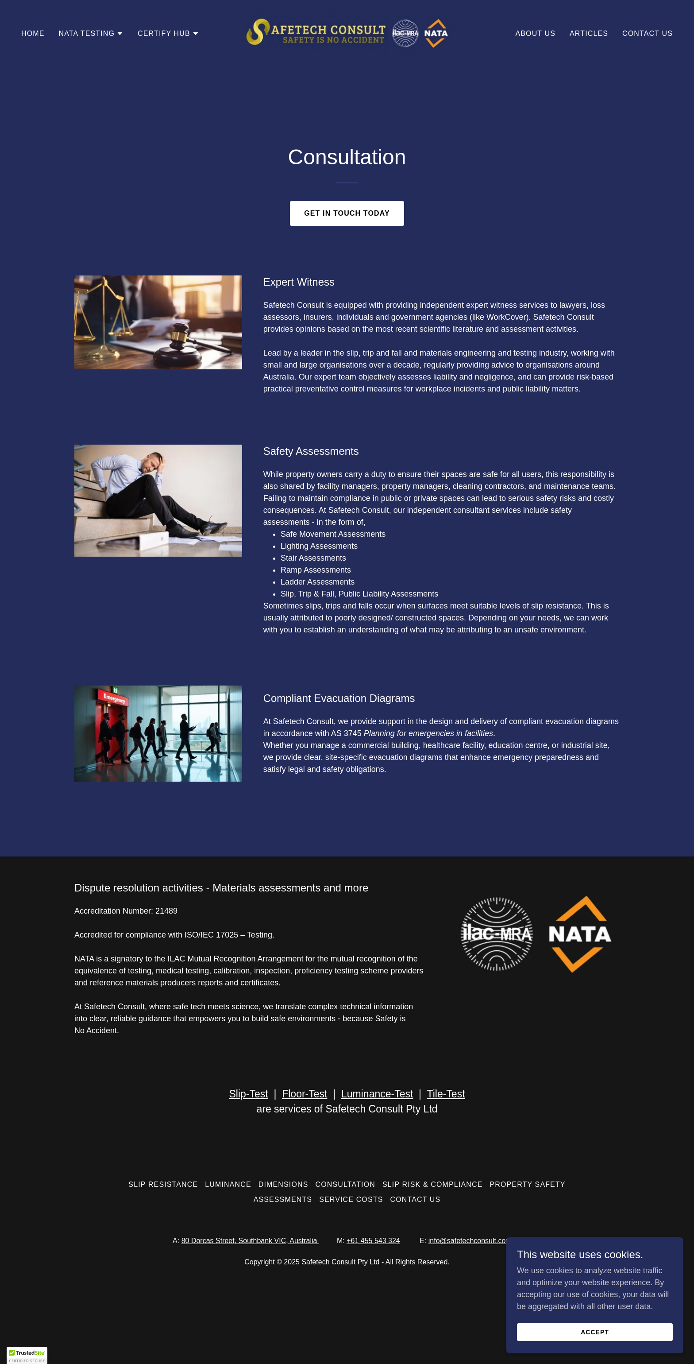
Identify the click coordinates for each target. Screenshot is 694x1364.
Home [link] (33, 33)
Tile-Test (446, 1094)
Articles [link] (589, 33)
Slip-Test (248, 1094)
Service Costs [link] (351, 1199)
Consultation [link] (345, 1184)
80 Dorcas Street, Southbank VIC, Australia (250, 1240)
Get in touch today (347, 213)
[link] (347, 33)
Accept (595, 1332)
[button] (91, 33)
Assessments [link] (283, 1199)
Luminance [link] (228, 1184)
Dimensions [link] (283, 1184)
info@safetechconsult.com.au (474, 1240)
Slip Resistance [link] (163, 1184)
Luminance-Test (377, 1094)
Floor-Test (304, 1094)
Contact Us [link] (647, 33)
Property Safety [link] (527, 1184)
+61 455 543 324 (373, 1240)
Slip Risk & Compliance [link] (432, 1184)
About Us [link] (535, 33)
